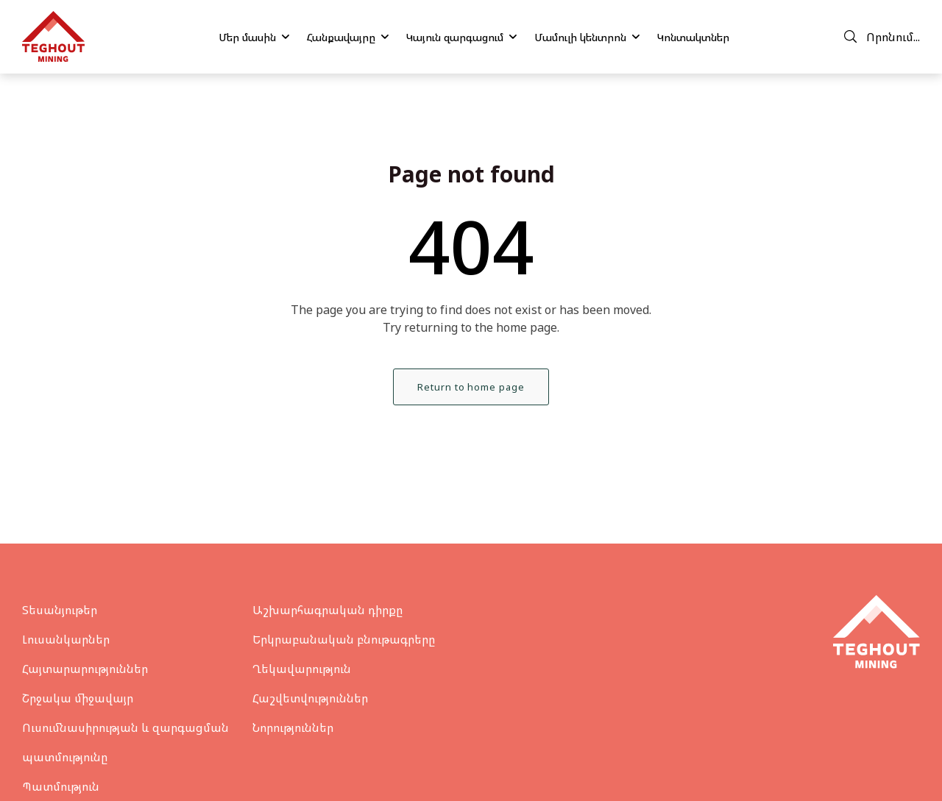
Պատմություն (60, 786)
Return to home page (470, 387)
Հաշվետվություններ (310, 698)
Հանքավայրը (348, 37)
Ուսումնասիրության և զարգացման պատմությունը (125, 742)
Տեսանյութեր (59, 610)
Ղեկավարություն (301, 669)
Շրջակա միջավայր (77, 698)
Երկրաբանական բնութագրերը (343, 639)
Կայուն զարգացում (461, 37)
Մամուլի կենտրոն (587, 37)
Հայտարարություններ (85, 669)
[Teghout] (53, 37)
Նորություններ (292, 727)
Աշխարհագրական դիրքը (327, 610)
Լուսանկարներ (66, 639)
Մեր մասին (254, 37)
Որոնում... (882, 37)
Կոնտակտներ (693, 37)
